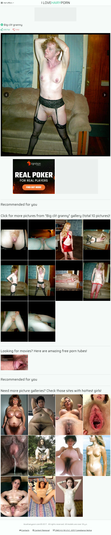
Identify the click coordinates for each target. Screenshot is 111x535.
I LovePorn (55, 2)
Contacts (24, 530)
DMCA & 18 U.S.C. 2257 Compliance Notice (72, 530)
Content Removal (41, 530)
